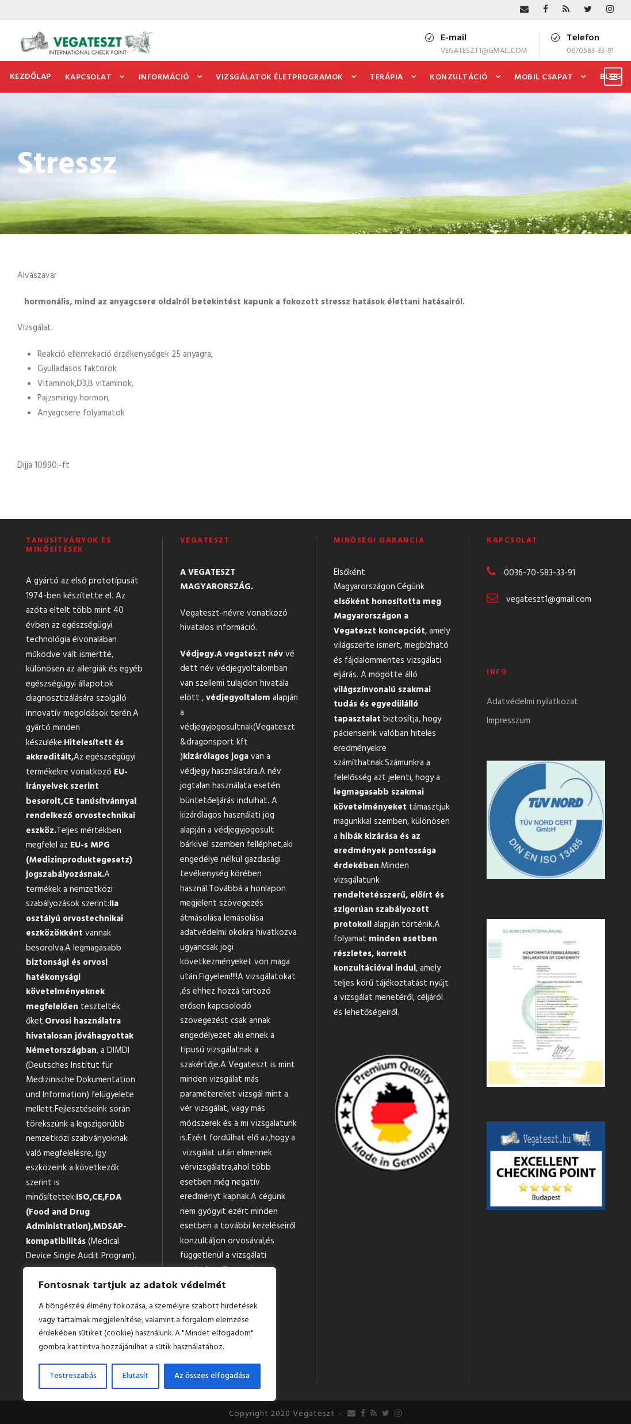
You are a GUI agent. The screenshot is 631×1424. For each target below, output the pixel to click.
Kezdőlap (30, 76)
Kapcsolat (88, 77)
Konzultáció (459, 77)
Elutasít (135, 1376)
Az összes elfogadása (212, 1376)
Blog (611, 76)
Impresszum (508, 721)
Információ (164, 77)
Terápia (386, 77)
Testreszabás (73, 1376)
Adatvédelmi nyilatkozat (532, 702)
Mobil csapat (543, 77)
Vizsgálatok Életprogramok (279, 77)
